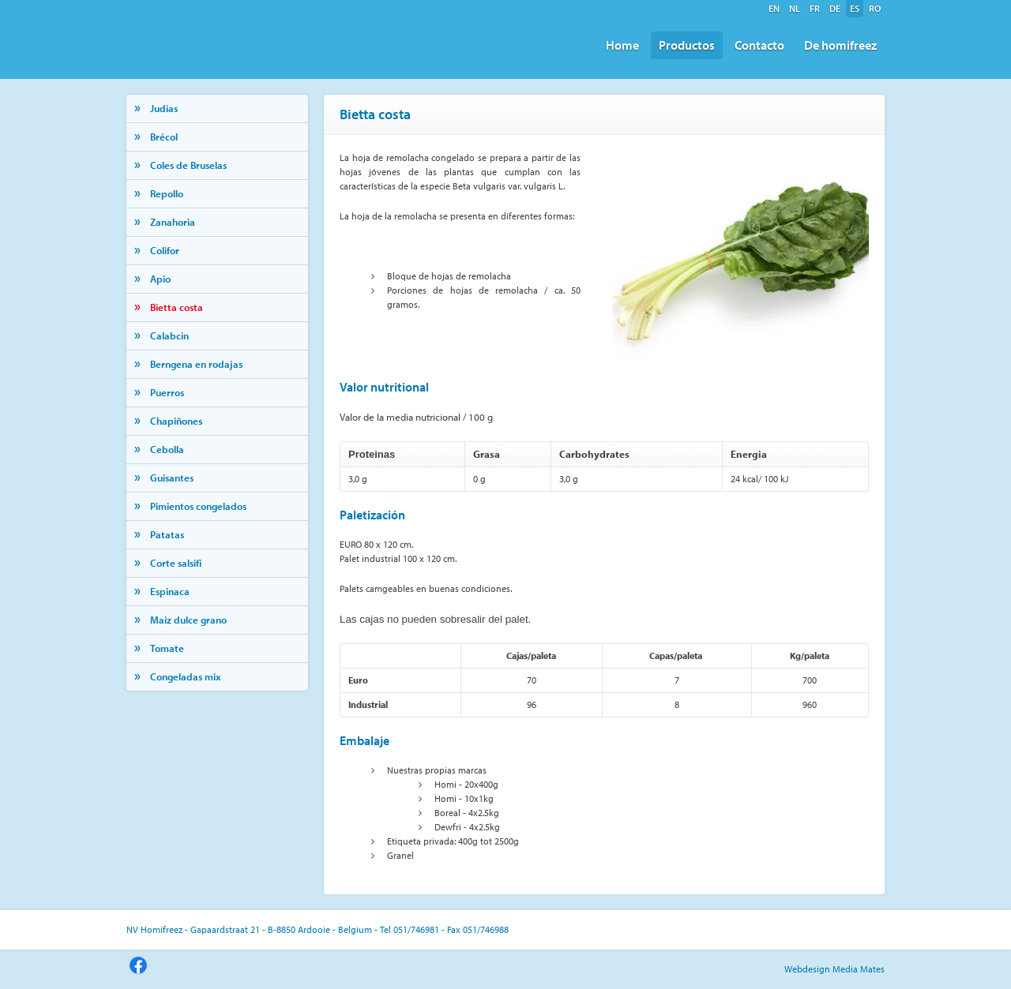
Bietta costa (176, 307)
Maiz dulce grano (188, 619)
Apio (160, 278)
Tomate (167, 648)
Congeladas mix (185, 676)
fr (815, 8)
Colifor (164, 250)
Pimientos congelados (198, 506)
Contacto (759, 45)
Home (622, 45)
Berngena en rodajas (196, 364)
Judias (164, 108)
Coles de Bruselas (188, 165)
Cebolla (167, 449)
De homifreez (840, 45)
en (774, 8)
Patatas (167, 534)
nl (794, 8)
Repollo (166, 193)
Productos (687, 45)
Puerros (167, 392)
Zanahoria (172, 221)
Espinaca (170, 591)
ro (875, 8)
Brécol (164, 136)
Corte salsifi (175, 562)
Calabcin (169, 335)
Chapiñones (176, 420)
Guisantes (172, 477)
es (854, 8)
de (834, 8)
